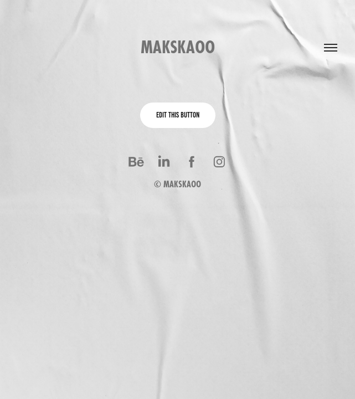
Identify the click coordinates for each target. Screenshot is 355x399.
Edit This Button (177, 115)
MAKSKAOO (182, 184)
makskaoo (178, 47)
